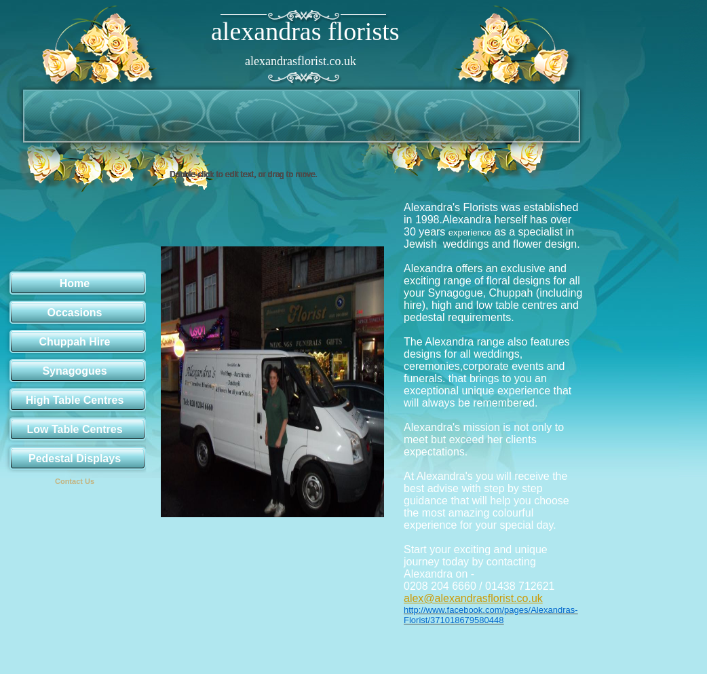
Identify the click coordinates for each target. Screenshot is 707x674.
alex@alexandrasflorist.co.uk (473, 598)
